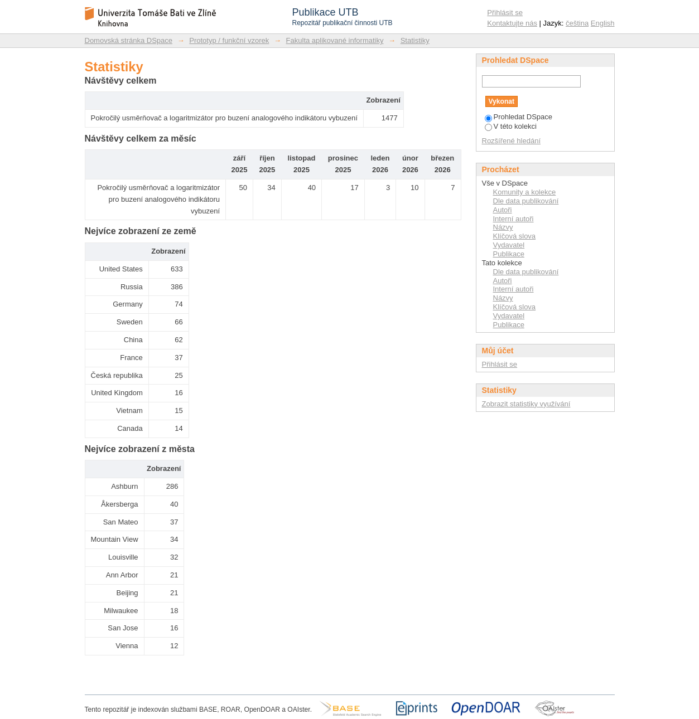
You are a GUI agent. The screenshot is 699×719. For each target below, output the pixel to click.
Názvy (503, 227)
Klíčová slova (514, 236)
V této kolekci (511, 126)
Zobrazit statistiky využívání (526, 404)
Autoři (502, 210)
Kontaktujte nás (512, 23)
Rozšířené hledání (511, 141)
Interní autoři (513, 219)
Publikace (508, 254)
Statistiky (415, 40)
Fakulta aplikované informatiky (335, 40)
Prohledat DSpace (519, 117)
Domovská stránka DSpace (129, 40)
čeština (577, 23)
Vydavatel (509, 245)
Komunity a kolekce (524, 192)
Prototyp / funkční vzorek (229, 40)
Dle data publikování (526, 201)
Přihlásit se (505, 12)
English (603, 23)
